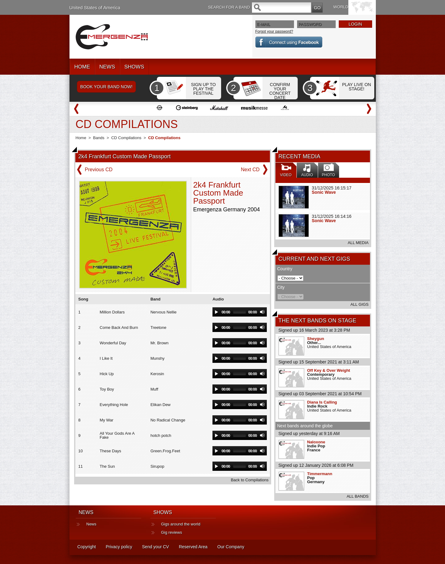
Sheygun (315, 338)
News (91, 524)
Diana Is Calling (322, 402)
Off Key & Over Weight (328, 370)
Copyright (87, 546)
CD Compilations (126, 137)
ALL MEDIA (358, 243)
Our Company (230, 546)
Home (81, 137)
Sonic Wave (324, 192)
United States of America (94, 7)
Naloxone (316, 442)
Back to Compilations (249, 480)
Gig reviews (171, 532)
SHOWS (134, 67)
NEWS (107, 67)
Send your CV (155, 546)
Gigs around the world (180, 524)
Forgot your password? (274, 31)
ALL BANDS (357, 496)
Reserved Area (193, 546)
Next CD (250, 169)
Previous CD (99, 169)
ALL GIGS (360, 304)
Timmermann (319, 473)
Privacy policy (119, 546)
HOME (82, 67)
